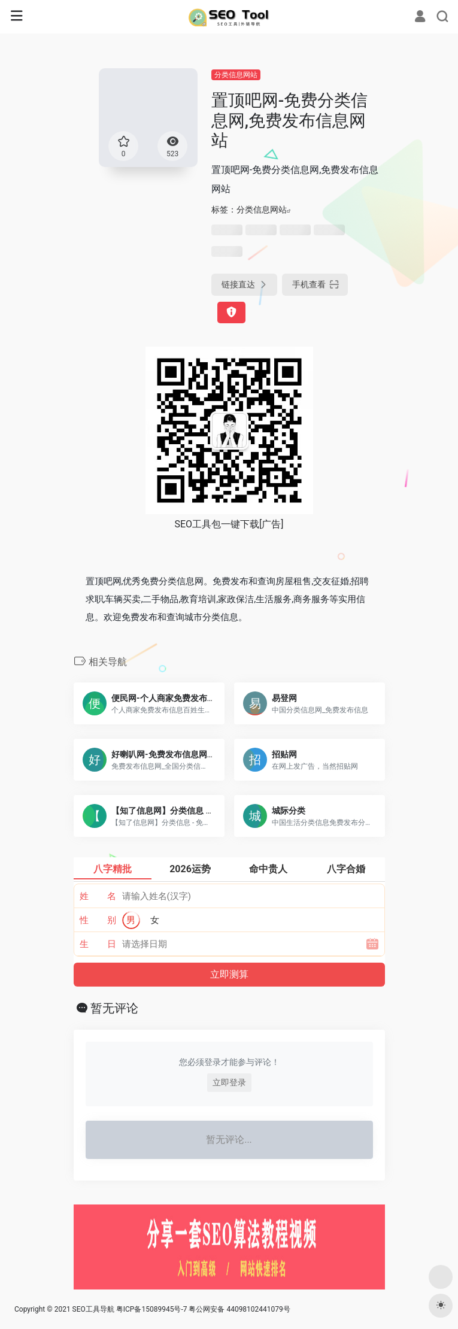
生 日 (98, 944)
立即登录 (229, 1082)
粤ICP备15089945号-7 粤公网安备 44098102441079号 (203, 1309)
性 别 (98, 920)
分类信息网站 (235, 75)
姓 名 (98, 896)
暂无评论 (114, 1008)
